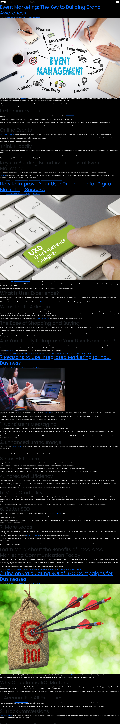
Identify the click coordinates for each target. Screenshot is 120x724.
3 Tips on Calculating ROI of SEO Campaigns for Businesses (56, 576)
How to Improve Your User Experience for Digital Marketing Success (56, 186)
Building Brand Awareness (32, 180)
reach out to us (10, 350)
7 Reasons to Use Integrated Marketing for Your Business (55, 360)
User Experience (61, 353)
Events (8, 180)
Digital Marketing (11, 353)
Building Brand (19, 180)
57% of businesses (76, 675)
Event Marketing (45, 180)
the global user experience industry (20, 281)
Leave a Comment (56, 180)
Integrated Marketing (42, 569)
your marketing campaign (33, 535)
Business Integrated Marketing (26, 569)
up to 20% (48, 412)
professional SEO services (21, 702)
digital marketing (56, 513)
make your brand (89, 497)
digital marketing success (45, 302)
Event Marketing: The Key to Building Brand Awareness (50, 10)
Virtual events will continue (7, 134)
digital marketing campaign (29, 353)
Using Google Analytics (6, 715)
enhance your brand (17, 446)
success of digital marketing (47, 353)
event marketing (70, 115)
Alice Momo (36, 17)
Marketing (9, 569)
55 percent (24, 98)
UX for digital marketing (74, 353)
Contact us (3, 175)
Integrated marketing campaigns (60, 569)
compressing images (43, 318)
